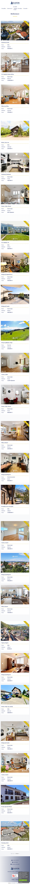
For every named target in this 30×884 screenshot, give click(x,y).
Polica (17, 879)
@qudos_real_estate (15, 864)
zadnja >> (17, 853)
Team (15, 9)
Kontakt (25, 8)
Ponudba (4, 8)
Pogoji (13, 879)
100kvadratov (13, 883)
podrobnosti (20, 882)
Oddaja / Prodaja (18, 8)
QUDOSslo (15, 862)
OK (22, 880)
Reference (9, 8)
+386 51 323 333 (15, 860)
